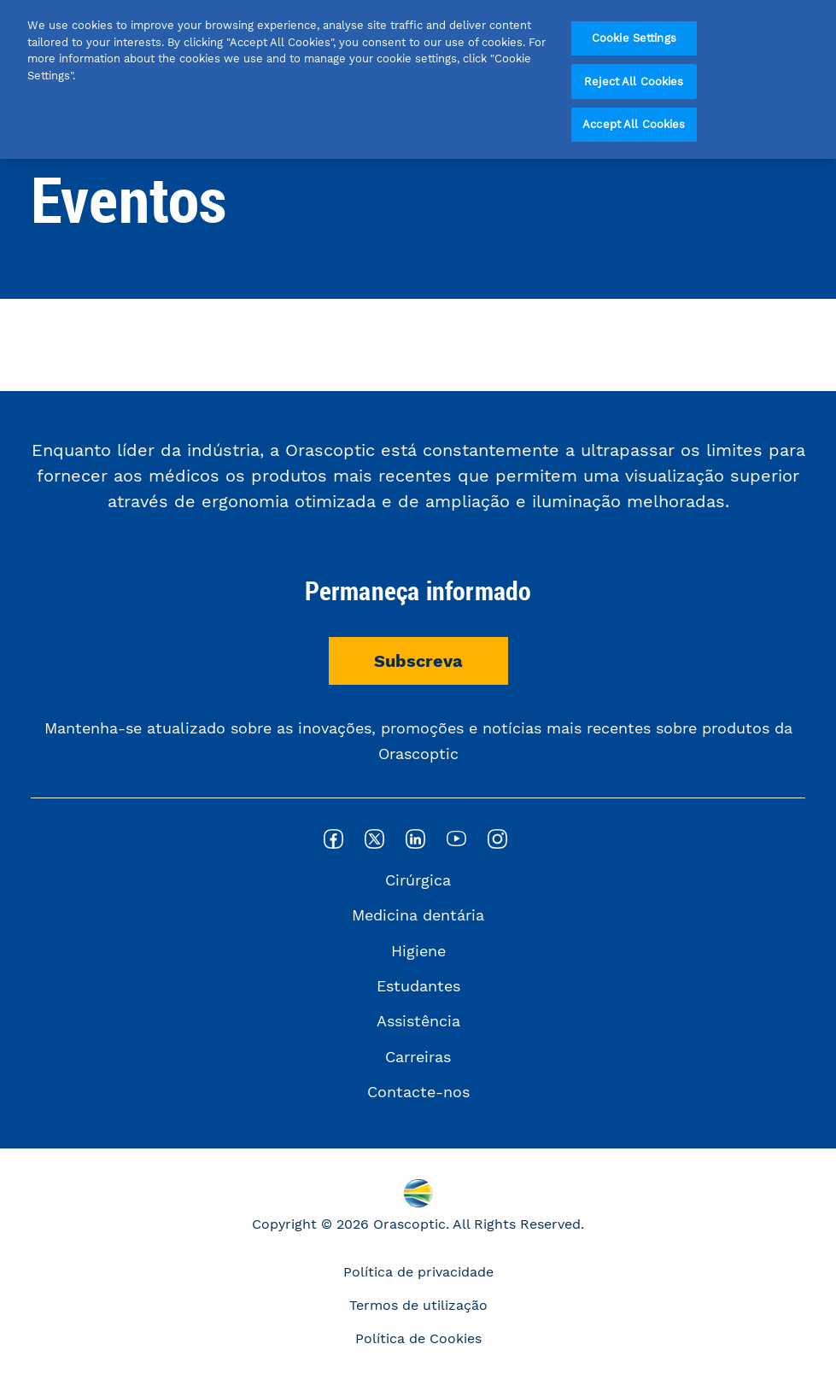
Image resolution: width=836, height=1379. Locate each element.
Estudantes (418, 986)
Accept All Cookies (633, 124)
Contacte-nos (418, 1092)
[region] (418, 79)
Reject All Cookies (633, 81)
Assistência (418, 1021)
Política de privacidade (418, 1272)
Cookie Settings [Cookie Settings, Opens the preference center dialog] (634, 38)
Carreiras (418, 1057)
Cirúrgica (418, 880)
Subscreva (418, 661)
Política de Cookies (418, 1338)
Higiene (418, 951)
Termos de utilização (418, 1305)
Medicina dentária (418, 915)
